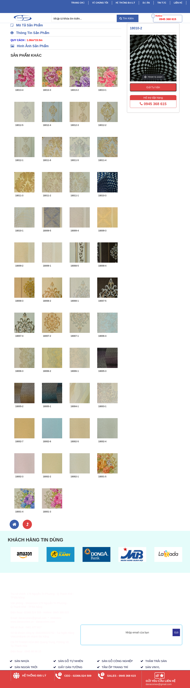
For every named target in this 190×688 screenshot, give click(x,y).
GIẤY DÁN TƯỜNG (70, 667)
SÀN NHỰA (21, 661)
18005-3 (102, 371)
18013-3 (47, 90)
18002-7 (19, 441)
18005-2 (19, 406)
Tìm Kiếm (126, 18)
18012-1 (19, 160)
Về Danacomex (126, 591)
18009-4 (75, 230)
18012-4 (47, 125)
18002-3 (19, 476)
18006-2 (47, 371)
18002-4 (102, 441)
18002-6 (47, 441)
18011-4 (102, 160)
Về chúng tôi (100, 2)
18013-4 (19, 90)
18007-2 (47, 336)
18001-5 (102, 476)
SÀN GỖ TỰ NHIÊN (70, 661)
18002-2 (47, 476)
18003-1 (102, 406)
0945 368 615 (153, 104)
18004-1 (75, 406)
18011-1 (75, 195)
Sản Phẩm (157, 591)
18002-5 (75, 441)
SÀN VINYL (152, 667)
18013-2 (75, 90)
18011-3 (19, 195)
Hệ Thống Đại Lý (125, 2)
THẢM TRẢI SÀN (156, 661)
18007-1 (75, 336)
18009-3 (102, 230)
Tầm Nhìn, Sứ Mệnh (129, 604)
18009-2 (19, 266)
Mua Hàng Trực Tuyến (130, 617)
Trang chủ (78, 2)
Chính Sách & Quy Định (97, 600)
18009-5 (47, 230)
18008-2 (47, 301)
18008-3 (19, 301)
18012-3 (75, 125)
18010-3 (102, 195)
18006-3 (19, 371)
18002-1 (75, 476)
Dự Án (146, 2)
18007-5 (102, 301)
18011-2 (47, 195)
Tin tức (161, 2)
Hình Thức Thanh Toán (96, 591)
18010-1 (19, 230)
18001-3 (47, 511)
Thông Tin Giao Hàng (95, 596)
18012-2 (102, 125)
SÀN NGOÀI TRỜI (25, 667)
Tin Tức (155, 596)
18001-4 (19, 511)
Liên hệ (178, 2)
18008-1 (75, 301)
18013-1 (102, 90)
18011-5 (75, 160)
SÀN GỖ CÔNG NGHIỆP (117, 661)
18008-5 (75, 266)
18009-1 (47, 266)
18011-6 (47, 160)
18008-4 (102, 266)
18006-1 (75, 371)
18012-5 (19, 125)
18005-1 (47, 406)
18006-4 (102, 336)
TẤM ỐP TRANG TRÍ (115, 667)
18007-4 (19, 336)
